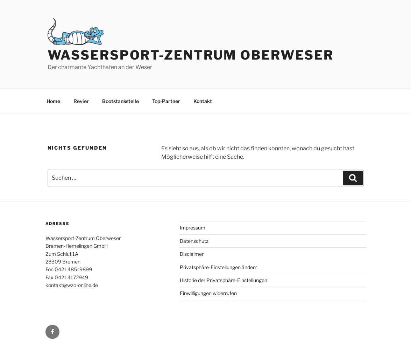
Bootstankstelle (120, 101)
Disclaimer (192, 254)
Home (53, 101)
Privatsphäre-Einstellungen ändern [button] (218, 267)
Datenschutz (194, 241)
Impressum (192, 228)
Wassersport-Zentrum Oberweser (191, 55)
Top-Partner (166, 101)
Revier (81, 101)
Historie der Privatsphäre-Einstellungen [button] (223, 280)
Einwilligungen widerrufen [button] (208, 293)
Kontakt (202, 101)
